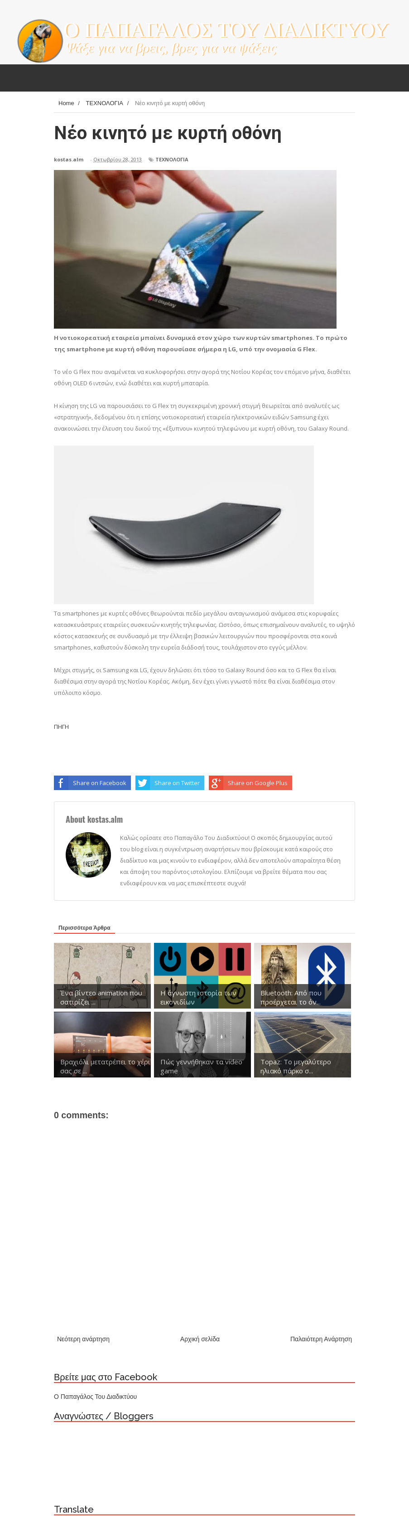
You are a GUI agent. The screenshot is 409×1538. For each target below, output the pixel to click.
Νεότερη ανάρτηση (83, 1339)
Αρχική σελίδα (200, 1339)
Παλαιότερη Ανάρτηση (321, 1339)
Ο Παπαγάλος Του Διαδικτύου (95, 1396)
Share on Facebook (90, 783)
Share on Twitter (167, 783)
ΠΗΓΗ (61, 727)
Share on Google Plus (248, 783)
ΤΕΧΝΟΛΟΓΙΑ (171, 159)
